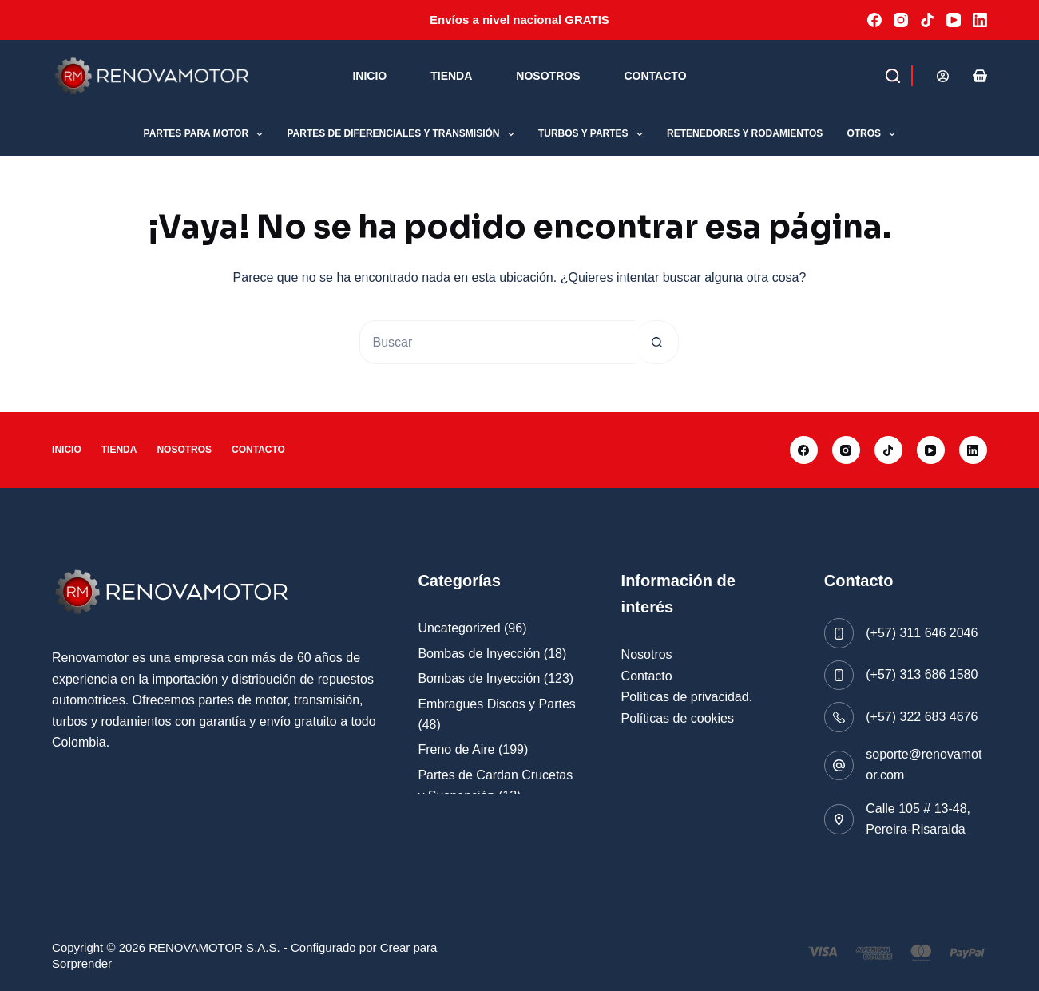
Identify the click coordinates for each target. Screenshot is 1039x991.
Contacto (655, 75)
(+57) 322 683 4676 (922, 716)
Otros (874, 134)
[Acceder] (943, 76)
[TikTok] (927, 20)
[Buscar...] (497, 342)
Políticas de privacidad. (687, 697)
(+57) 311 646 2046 (922, 633)
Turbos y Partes (593, 134)
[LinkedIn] (980, 20)
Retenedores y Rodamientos (745, 133)
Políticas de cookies (677, 718)
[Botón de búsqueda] (657, 342)
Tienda (451, 75)
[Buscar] (864, 75)
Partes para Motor (207, 134)
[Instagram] (901, 20)
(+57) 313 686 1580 (922, 674)
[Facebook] (874, 20)
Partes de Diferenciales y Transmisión (403, 134)
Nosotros (548, 75)
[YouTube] (953, 20)
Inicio (369, 75)
